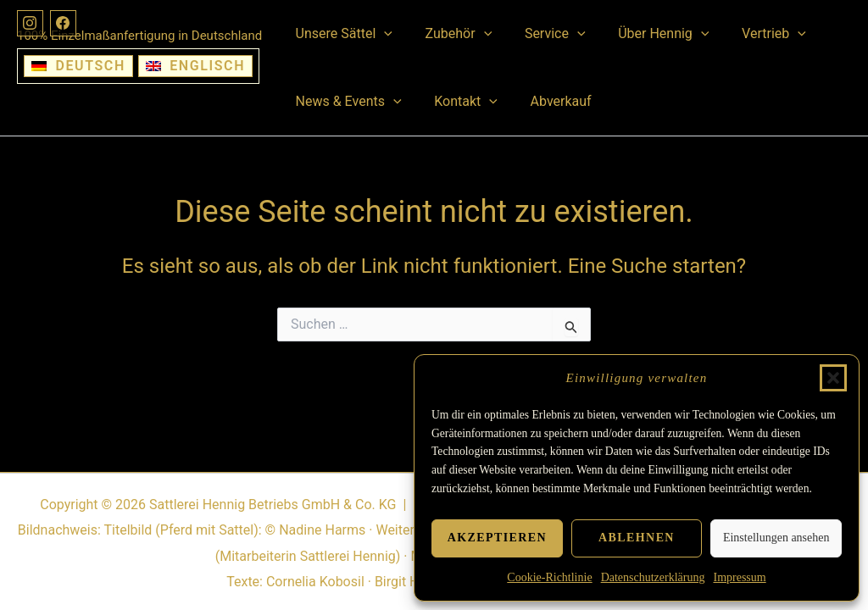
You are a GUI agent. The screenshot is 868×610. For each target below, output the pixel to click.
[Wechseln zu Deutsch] (78, 66)
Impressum (739, 577)
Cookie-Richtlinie (549, 577)
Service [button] (540, 34)
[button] (833, 377)
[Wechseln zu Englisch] (195, 66)
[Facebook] (64, 23)
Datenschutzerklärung (653, 577)
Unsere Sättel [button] (340, 34)
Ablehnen (636, 537)
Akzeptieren (497, 537)
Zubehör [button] (450, 34)
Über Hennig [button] (643, 34)
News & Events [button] (345, 102)
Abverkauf (546, 101)
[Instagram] (30, 23)
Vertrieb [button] (748, 34)
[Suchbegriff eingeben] (434, 324)
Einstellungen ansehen (776, 537)
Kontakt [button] (457, 102)
